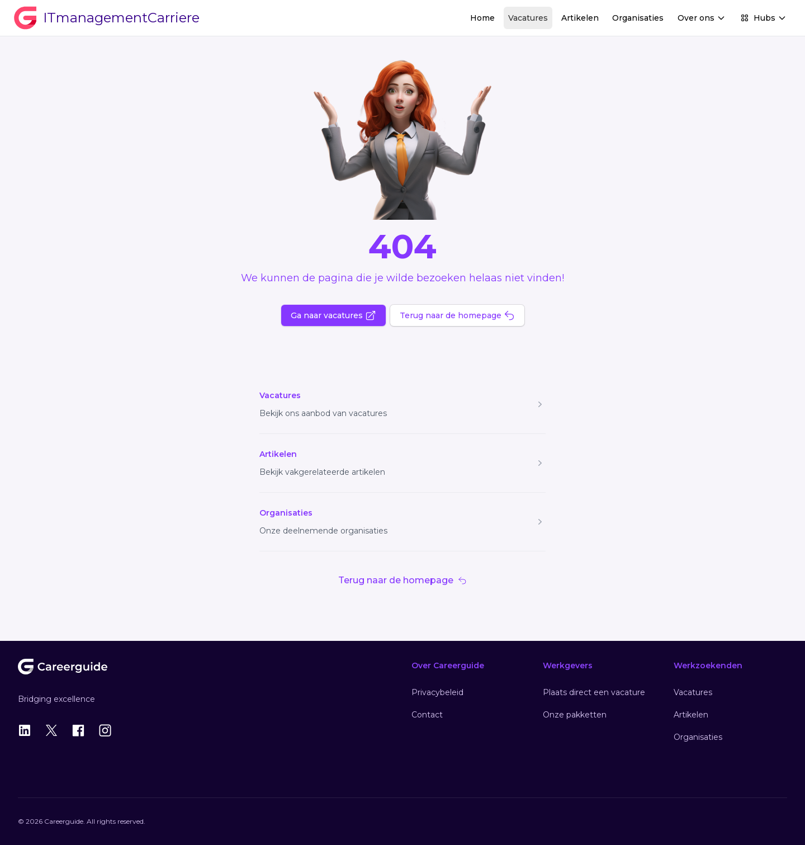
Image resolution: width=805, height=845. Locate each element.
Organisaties (638, 18)
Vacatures (528, 18)
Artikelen (580, 18)
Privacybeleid (437, 692)
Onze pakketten (575, 715)
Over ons (702, 18)
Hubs (763, 18)
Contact (427, 715)
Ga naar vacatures (333, 315)
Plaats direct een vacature (594, 692)
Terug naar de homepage (457, 315)
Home (482, 18)
